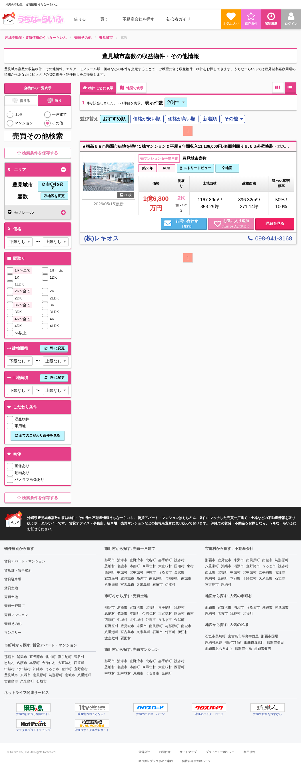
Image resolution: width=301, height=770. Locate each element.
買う (104, 19)
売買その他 (12, 624)
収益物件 (22, 419)
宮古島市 (11, 681)
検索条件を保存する (37, 153)
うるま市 (52, 669)
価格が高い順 (181, 118)
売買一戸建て (14, 606)
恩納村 (9, 663)
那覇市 (9, 657)
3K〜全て (22, 305)
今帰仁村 (49, 663)
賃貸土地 (11, 588)
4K (52, 319)
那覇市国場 (269, 636)
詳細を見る (275, 223)
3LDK (54, 312)
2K (52, 291)
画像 (13, 453)
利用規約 (249, 751)
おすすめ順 (114, 118)
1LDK (19, 284)
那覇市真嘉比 (254, 643)
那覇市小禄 (243, 649)
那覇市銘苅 (233, 643)
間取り (15, 258)
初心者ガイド (178, 19)
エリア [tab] (17, 169)
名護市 (22, 663)
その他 (57, 123)
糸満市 (25, 675)
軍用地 (20, 426)
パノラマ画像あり (29, 479)
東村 (190, 566)
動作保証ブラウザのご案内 (156, 761)
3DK (18, 312)
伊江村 (170, 585)
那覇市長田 (275, 643)
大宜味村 (65, 663)
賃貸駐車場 (12, 579)
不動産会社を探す (138, 19)
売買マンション (16, 615)
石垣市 (41, 681)
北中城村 (24, 669)
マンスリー (12, 633)
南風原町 (40, 675)
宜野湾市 (36, 657)
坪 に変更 (54, 348)
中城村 (9, 669)
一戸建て (59, 114)
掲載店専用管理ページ (196, 761)
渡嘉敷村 (111, 638)
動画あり (22, 473)
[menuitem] (34, 19)
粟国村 (126, 638)
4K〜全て (22, 319)
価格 (13, 229)
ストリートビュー (195, 168)
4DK (18, 326)
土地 (18, 114)
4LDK (54, 326)
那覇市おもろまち (218, 649)
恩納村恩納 (213, 643)
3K (52, 305)
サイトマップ (188, 751)
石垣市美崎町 (215, 636)
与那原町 (56, 675)
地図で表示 (131, 87)
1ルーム (56, 270)
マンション (24, 123)
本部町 (34, 663)
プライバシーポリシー (220, 751)
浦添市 (22, 657)
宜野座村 (81, 669)
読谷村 (79, 657)
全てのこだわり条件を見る (37, 435)
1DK (53, 277)
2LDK (54, 298)
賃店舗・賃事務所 (18, 570)
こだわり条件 (21, 407)
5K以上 (21, 333)
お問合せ (164, 751)
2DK (18, 298)
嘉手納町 (65, 657)
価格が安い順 (146, 118)
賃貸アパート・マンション (24, 561)
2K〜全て (22, 291)
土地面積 (37, 377)
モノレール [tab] (21, 212)
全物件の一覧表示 (37, 88)
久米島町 (27, 681)
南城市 (70, 675)
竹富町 (170, 632)
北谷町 (50, 657)
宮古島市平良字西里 (243, 636)
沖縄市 (38, 669)
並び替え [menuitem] (89, 118)
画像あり (22, 466)
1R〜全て (23, 270)
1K (17, 277)
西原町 (79, 663)
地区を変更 (54, 196)
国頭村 (179, 566)
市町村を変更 (52, 186)
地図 (227, 168)
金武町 (66, 669)
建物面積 (37, 348)
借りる (80, 19)
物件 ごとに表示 (98, 87)
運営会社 (144, 751)
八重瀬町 (84, 675)
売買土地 (11, 597)
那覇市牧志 (262, 649)
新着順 (210, 118)
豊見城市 (11, 675)
